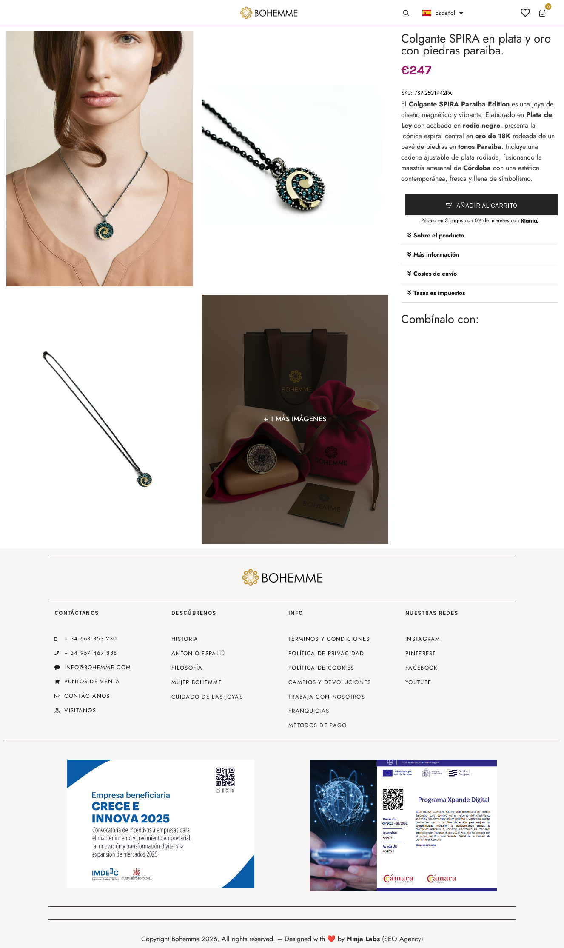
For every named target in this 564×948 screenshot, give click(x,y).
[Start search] (406, 13)
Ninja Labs (363, 939)
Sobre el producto (438, 235)
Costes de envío (435, 273)
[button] (479, 235)
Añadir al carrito (486, 205)
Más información (436, 254)
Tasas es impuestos (439, 292)
